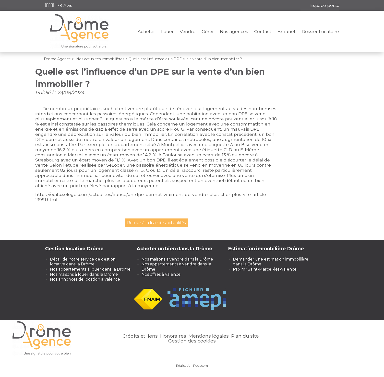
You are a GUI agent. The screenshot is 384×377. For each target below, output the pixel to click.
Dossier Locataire (320, 31)
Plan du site (245, 336)
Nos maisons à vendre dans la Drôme (177, 259)
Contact (262, 31)
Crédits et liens (140, 336)
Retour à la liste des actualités (156, 222)
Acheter (146, 31)
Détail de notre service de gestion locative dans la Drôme (83, 262)
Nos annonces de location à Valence (85, 279)
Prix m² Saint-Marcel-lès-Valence (265, 269)
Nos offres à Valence (161, 274)
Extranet (286, 31)
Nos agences (234, 31)
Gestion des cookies (192, 341)
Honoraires (173, 336)
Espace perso (324, 5)
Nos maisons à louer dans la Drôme (84, 274)
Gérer (208, 31)
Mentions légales (209, 336)
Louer (167, 31)
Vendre (187, 31)
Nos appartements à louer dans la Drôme (90, 269)
